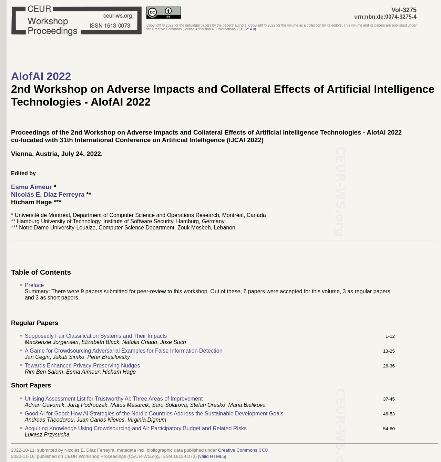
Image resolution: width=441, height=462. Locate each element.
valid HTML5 (212, 456)
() (246, 29)
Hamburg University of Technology (58, 221)
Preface (34, 285)
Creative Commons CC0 (243, 450)
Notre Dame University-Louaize (57, 227)
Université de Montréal (42, 215)
